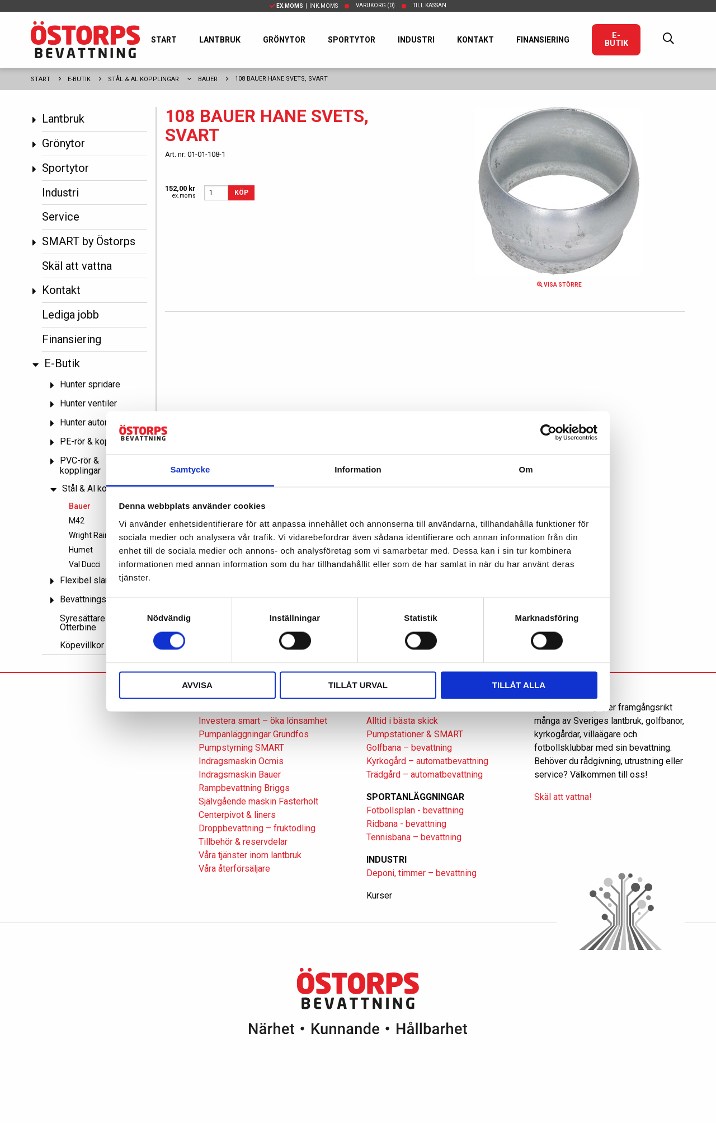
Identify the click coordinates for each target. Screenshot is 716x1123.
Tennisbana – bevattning (413, 837)
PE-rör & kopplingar (98, 441)
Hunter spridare (90, 384)
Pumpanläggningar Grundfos (254, 734)
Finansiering (542, 39)
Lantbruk (220, 39)
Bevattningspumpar (97, 599)
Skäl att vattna (77, 266)
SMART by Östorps (88, 241)
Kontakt (475, 39)
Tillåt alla (518, 685)
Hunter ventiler (88, 403)
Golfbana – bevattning (409, 747)
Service (60, 216)
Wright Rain (89, 535)
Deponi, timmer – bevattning (421, 873)
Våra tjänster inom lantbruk (250, 855)
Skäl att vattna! (563, 797)
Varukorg (375, 5)
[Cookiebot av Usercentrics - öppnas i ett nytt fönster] (548, 432)
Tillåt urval (358, 685)
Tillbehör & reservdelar (243, 841)
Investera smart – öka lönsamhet (263, 720)
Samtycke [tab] (190, 469)
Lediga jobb (70, 314)
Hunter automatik (93, 422)
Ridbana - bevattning (406, 823)
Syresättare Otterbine (82, 623)
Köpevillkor (82, 645)
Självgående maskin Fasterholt (258, 801)
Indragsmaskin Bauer (240, 774)
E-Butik (616, 39)
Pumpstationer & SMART (414, 734)
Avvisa (197, 685)
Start (164, 39)
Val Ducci (85, 564)
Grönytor (284, 39)
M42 (76, 520)
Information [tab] (358, 469)
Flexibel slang (87, 580)
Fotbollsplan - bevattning (415, 810)
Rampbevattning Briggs (245, 788)
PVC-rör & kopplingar (80, 465)
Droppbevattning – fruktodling (257, 828)
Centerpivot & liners (237, 815)
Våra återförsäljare (234, 868)
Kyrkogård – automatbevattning (427, 761)
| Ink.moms (304, 6)
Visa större (559, 285)
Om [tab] (526, 469)
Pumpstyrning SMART (241, 747)
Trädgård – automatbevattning (424, 774)
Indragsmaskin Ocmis (241, 761)
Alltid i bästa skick (402, 720)
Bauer (208, 79)
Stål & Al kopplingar (143, 79)
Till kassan (429, 5)
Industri (416, 39)
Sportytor (351, 39)
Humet (81, 549)
